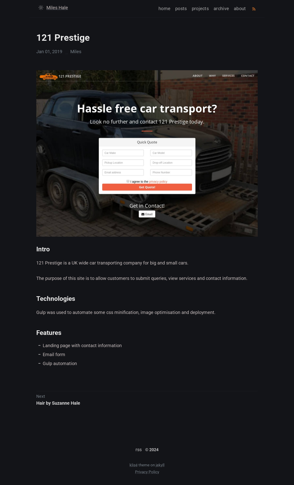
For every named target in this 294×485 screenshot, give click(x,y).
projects (200, 8)
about (240, 8)
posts (181, 8)
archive (221, 8)
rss (139, 449)
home (164, 8)
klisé (134, 465)
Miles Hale (57, 7)
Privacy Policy (147, 472)
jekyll (160, 465)
